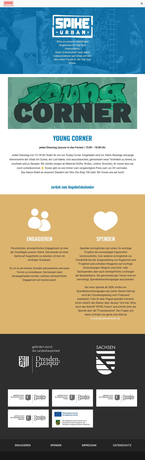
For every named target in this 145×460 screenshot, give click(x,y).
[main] (72, 52)
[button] (142, 4)
